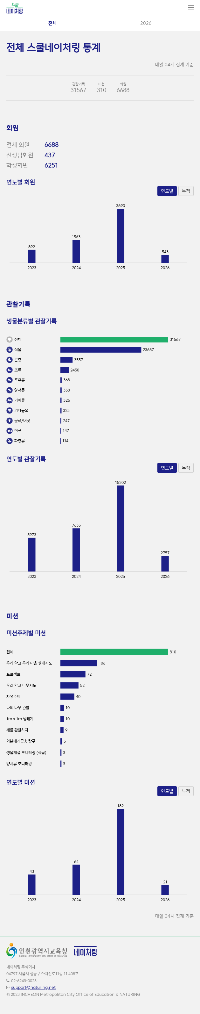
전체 (52, 23)
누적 (186, 191)
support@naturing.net (33, 987)
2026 (146, 23)
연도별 (167, 191)
